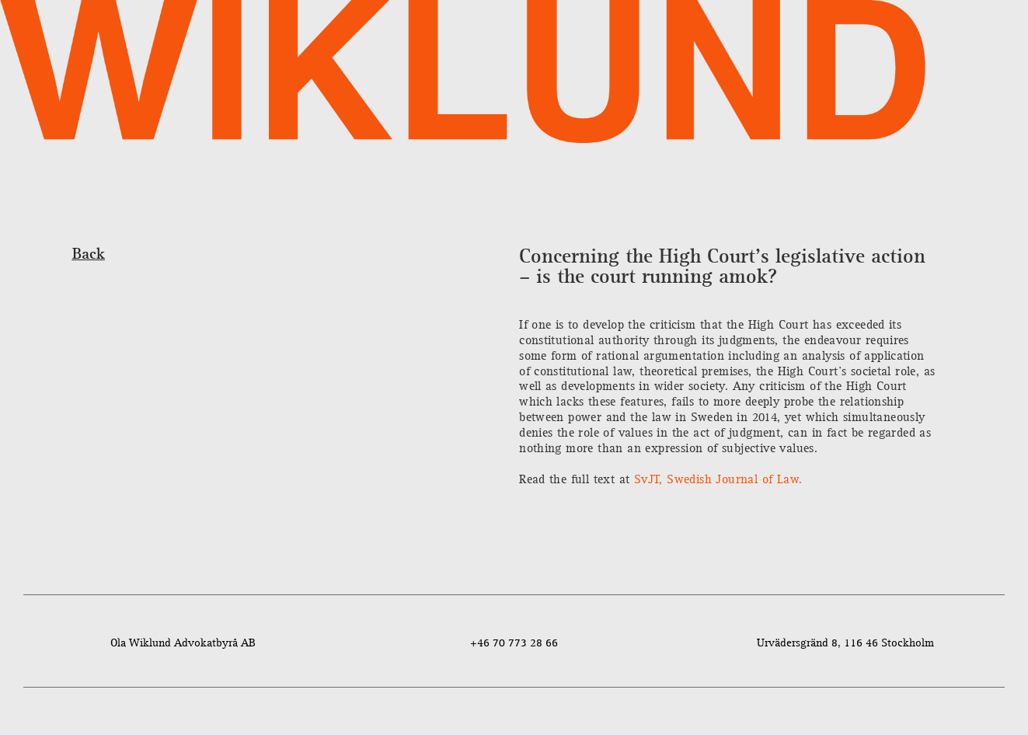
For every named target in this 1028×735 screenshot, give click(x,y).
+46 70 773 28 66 (514, 643)
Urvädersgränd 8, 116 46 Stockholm (845, 643)
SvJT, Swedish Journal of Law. (715, 479)
